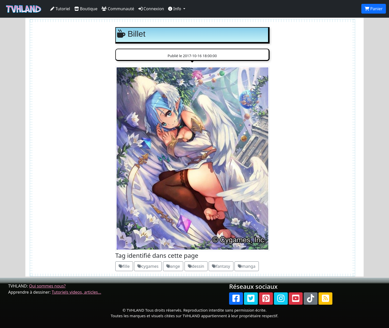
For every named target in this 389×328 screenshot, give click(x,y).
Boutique (86, 9)
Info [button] (175, 9)
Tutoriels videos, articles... (76, 292)
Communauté (117, 9)
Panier (374, 9)
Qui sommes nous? (47, 286)
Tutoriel (60, 9)
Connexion (151, 9)
